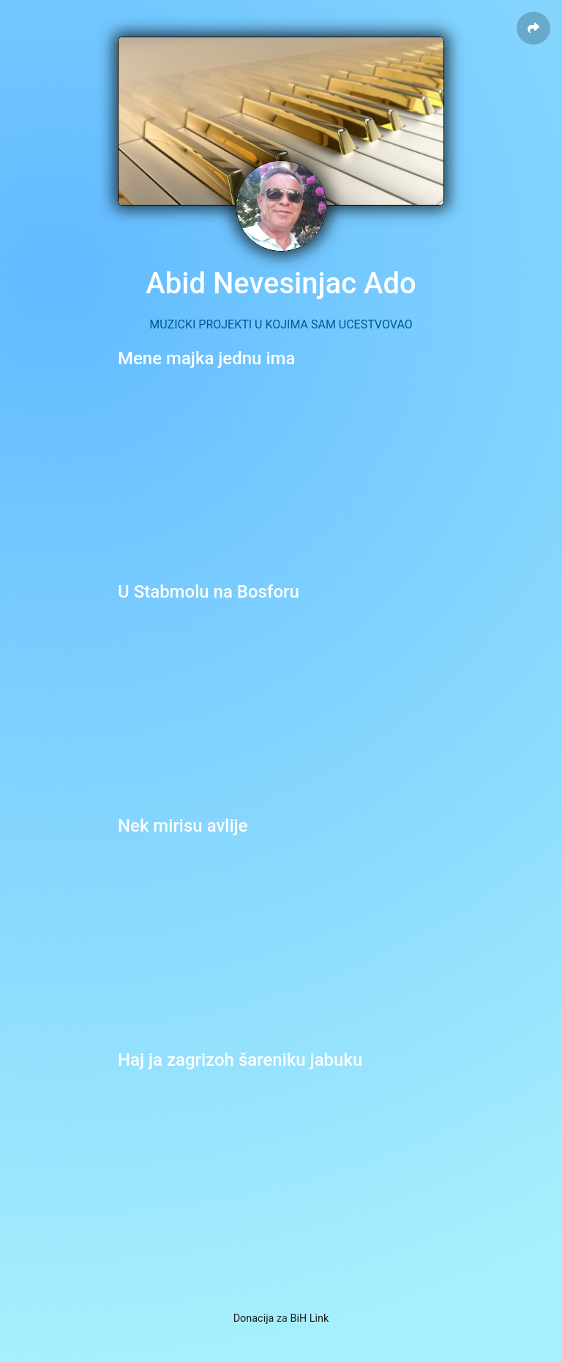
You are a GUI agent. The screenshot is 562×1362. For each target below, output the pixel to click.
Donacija (253, 1318)
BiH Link (310, 1318)
